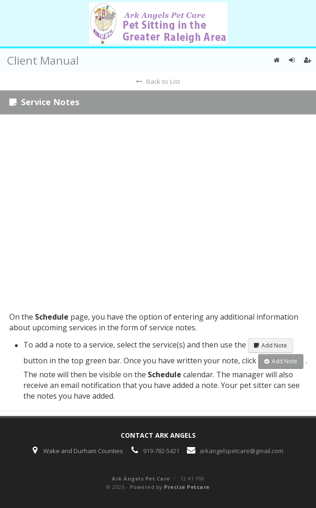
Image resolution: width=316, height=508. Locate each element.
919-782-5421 (161, 451)
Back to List (158, 81)
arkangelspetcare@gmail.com (241, 451)
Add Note (270, 345)
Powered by (170, 486)
